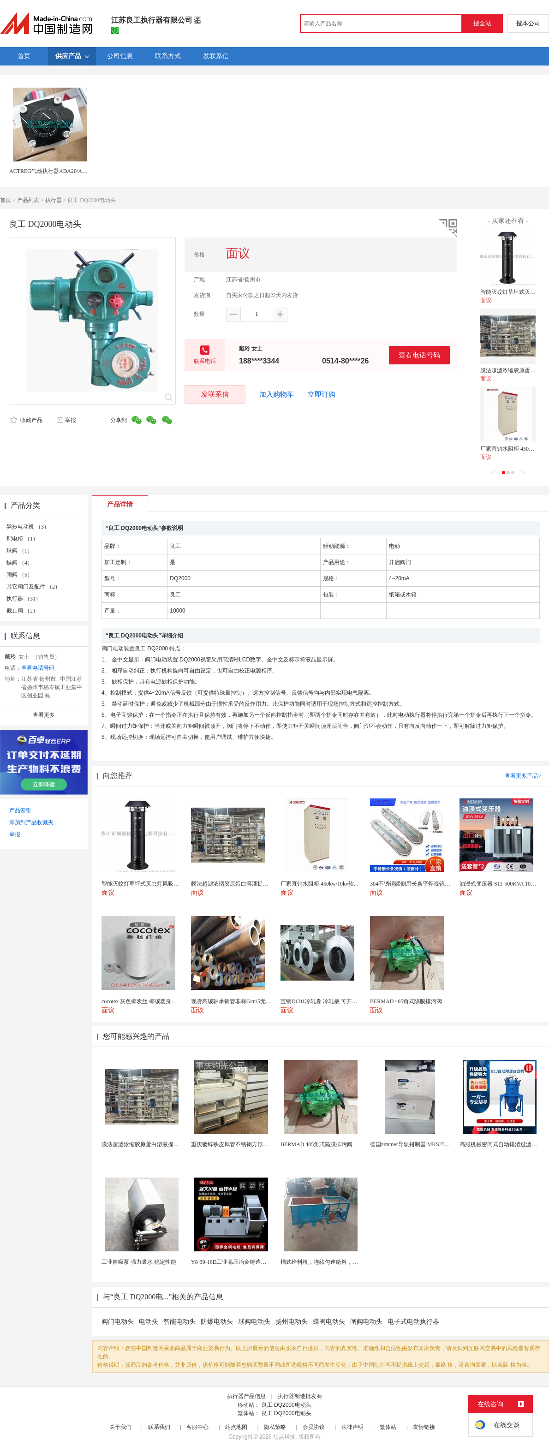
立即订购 (321, 394)
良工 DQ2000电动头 (286, 1405)
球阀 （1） (19, 550)
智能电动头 (179, 1321)
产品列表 (28, 200)
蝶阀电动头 (329, 1321)
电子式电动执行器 (413, 1321)
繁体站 (388, 1427)
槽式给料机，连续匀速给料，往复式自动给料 (335, 1262)
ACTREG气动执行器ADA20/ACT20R (53, 171)
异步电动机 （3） (27, 527)
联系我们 (159, 1427)
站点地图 (236, 1427)
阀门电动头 (117, 1321)
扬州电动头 (291, 1321)
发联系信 (215, 394)
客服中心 (197, 1427)
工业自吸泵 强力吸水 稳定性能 (138, 1262)
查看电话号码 (419, 355)
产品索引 (20, 810)
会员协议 (314, 1427)
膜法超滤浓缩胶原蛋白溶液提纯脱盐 (145, 1144)
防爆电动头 (217, 1321)
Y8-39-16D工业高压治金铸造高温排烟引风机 (245, 1262)
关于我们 (120, 1427)
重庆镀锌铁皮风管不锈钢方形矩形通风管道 (243, 1144)
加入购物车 (276, 394)
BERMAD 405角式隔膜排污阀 (316, 1144)
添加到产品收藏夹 (31, 822)
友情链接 (424, 1427)
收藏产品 (26, 420)
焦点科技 (284, 1437)
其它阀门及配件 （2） (33, 586)
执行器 (53, 200)
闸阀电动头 (366, 1321)
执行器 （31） (23, 598)
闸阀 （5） (19, 574)
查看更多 (44, 715)
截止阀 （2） (22, 610)
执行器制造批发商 (300, 1396)
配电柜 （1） (22, 539)
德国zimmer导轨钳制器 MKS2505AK (414, 1144)
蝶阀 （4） (19, 562)
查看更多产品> (523, 776)
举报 (66, 420)
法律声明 (352, 1427)
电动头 (148, 1321)
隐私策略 (275, 1427)
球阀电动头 (254, 1321)
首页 (5, 200)
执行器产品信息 (246, 1396)
